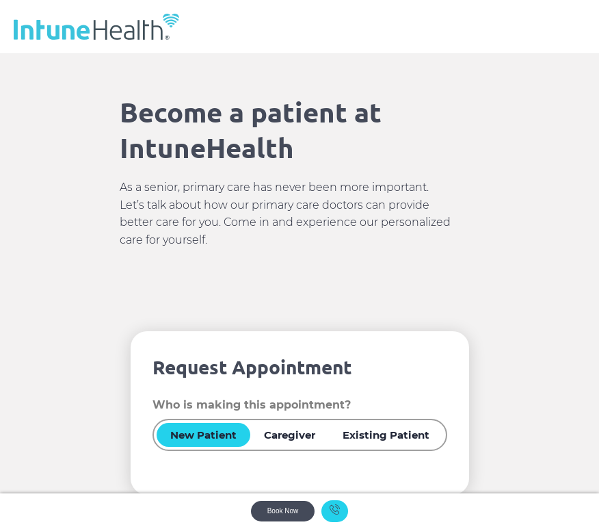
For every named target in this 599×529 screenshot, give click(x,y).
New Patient (203, 434)
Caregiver (289, 434)
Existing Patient (386, 434)
